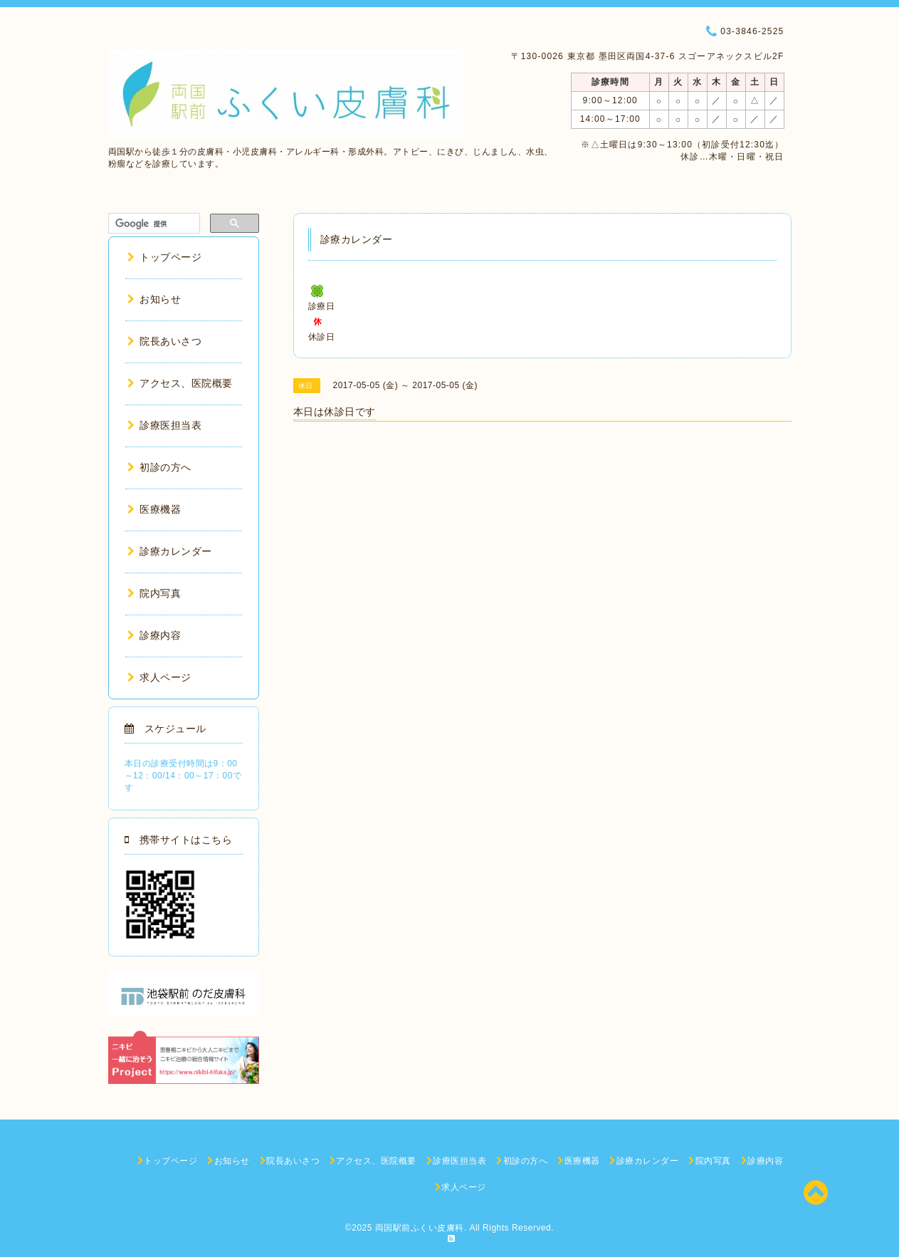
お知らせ (154, 299)
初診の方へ (159, 467)
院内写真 (154, 593)
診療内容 (154, 635)
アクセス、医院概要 (180, 383)
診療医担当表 (164, 425)
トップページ (164, 257)
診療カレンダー (169, 551)
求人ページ (159, 677)
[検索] (152, 223)
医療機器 (154, 509)
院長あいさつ (164, 341)
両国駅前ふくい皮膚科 (419, 1228)
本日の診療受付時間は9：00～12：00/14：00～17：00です (183, 775)
